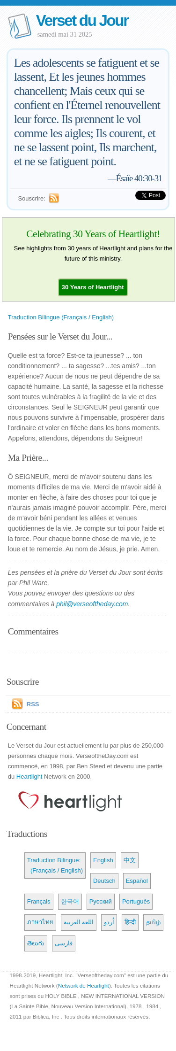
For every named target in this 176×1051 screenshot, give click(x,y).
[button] (93, 287)
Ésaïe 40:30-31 (139, 178)
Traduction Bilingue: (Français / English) (55, 865)
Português (136, 901)
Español (137, 880)
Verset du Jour (82, 20)
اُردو (109, 922)
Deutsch (104, 880)
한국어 (70, 901)
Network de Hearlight (83, 985)
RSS (33, 704)
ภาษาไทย (40, 922)
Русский (100, 901)
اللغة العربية (79, 922)
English (103, 860)
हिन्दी (130, 922)
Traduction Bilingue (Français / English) (61, 317)
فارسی (64, 943)
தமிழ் (153, 922)
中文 (130, 860)
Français (39, 901)
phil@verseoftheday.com (92, 604)
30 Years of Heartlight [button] (93, 287)
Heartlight (29, 776)
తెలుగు (35, 943)
